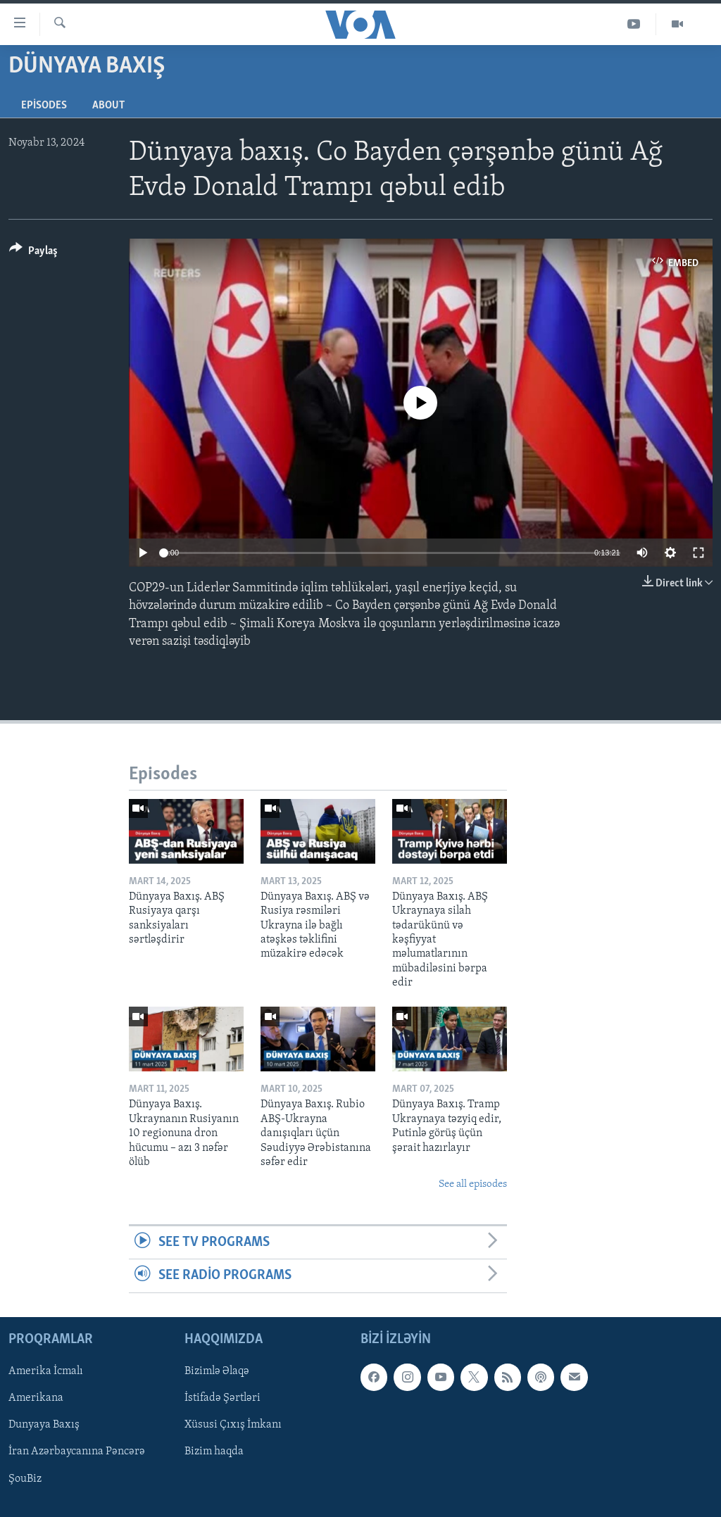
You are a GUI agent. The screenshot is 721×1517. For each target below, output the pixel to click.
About (108, 105)
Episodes (44, 105)
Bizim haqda (214, 1451)
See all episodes (473, 1184)
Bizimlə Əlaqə (216, 1371)
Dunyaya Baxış (44, 1424)
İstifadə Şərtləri (222, 1398)
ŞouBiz (25, 1478)
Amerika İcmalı (45, 1371)
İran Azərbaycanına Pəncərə (76, 1451)
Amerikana (35, 1398)
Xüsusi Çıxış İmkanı (233, 1424)
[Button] (33, 253)
